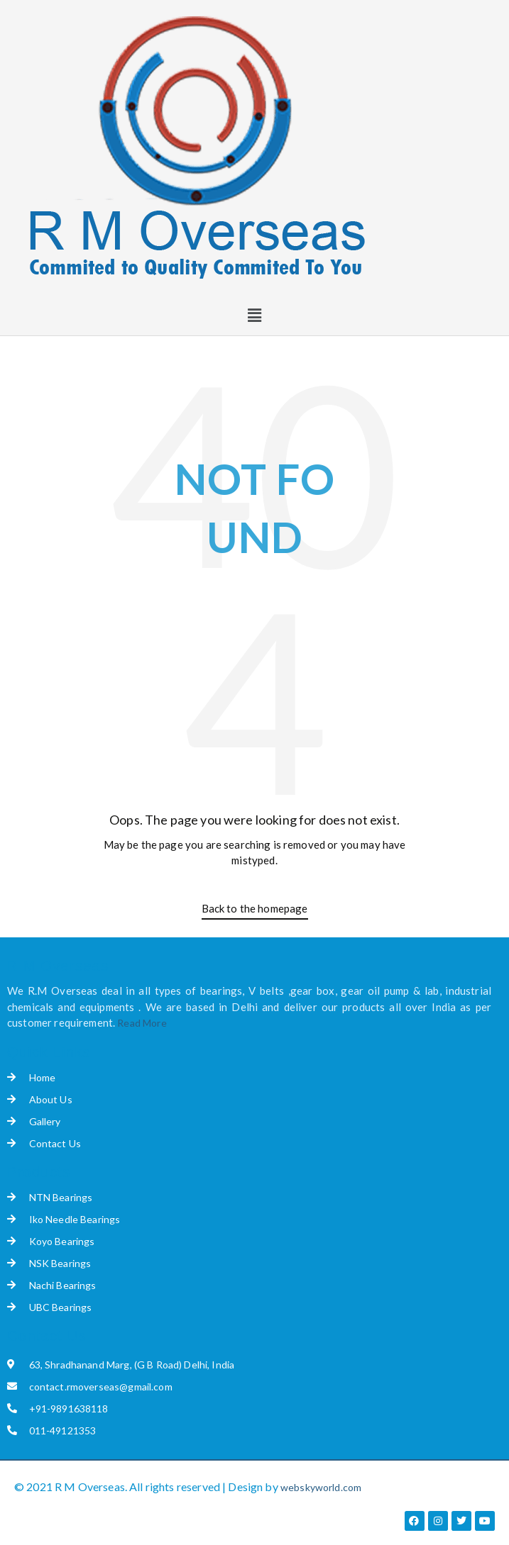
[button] (254, 315)
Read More (141, 1023)
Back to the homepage (255, 908)
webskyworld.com (320, 1487)
